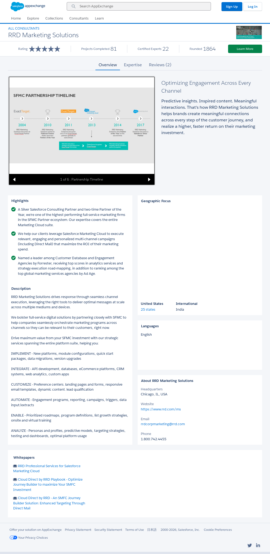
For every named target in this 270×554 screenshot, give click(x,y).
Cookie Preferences (218, 529)
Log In (253, 6)
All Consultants (23, 28)
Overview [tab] (108, 65)
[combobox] (139, 6)
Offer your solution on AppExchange (35, 529)
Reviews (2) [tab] (160, 65)
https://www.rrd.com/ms (161, 409)
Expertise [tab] (133, 65)
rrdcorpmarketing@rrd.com (163, 424)
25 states (148, 309)
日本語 (152, 529)
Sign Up (232, 6)
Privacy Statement (78, 529)
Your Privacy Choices (28, 537)
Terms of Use (134, 529)
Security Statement (108, 529)
